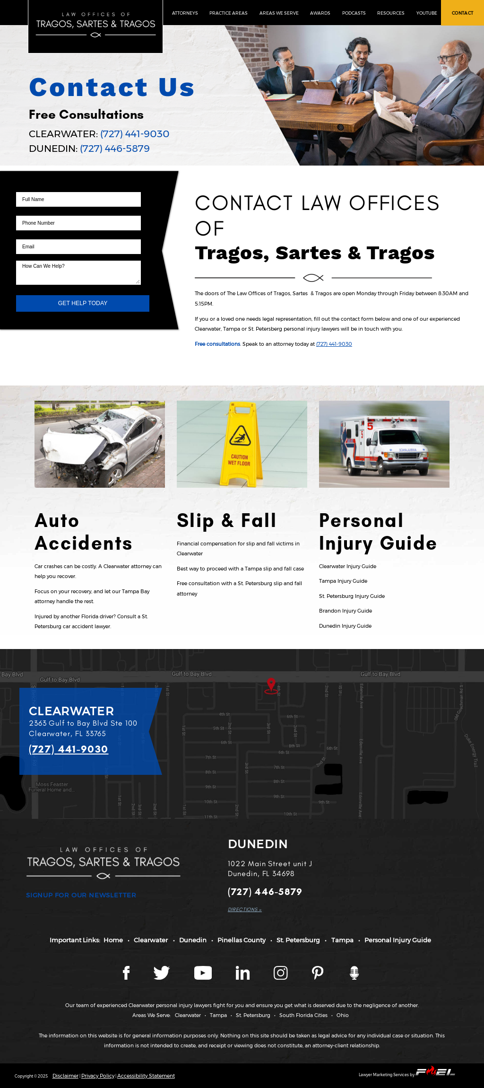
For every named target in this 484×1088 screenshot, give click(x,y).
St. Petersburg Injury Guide (352, 596)
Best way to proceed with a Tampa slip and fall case (240, 569)
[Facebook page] (127, 978)
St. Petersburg (298, 940)
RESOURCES (391, 13)
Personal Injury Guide (397, 940)
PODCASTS (354, 13)
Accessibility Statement (146, 1076)
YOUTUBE (426, 13)
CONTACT (463, 13)
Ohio (343, 1015)
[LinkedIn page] (243, 978)
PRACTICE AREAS (228, 13)
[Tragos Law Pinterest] (318, 978)
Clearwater (151, 940)
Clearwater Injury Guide (347, 566)
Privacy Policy (97, 1076)
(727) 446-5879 (115, 148)
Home (113, 940)
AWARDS (320, 13)
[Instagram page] (281, 978)
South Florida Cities (303, 1015)
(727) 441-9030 (135, 134)
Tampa (342, 940)
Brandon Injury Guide (345, 611)
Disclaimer (65, 1076)
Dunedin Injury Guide (345, 626)
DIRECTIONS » (245, 909)
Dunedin (193, 940)
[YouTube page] (203, 978)
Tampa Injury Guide (343, 581)
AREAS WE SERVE (279, 13)
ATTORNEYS (185, 13)
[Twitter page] (163, 978)
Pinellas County (241, 940)
